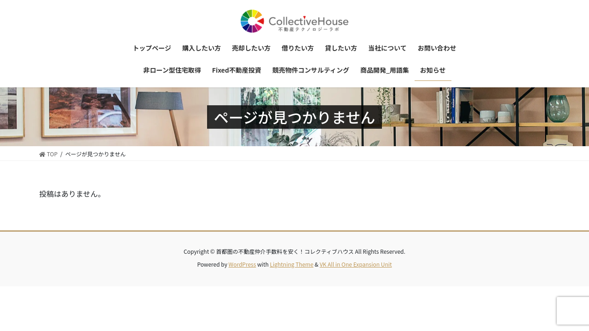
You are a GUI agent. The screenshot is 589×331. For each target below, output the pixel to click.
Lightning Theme (291, 264)
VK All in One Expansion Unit (356, 264)
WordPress (242, 264)
